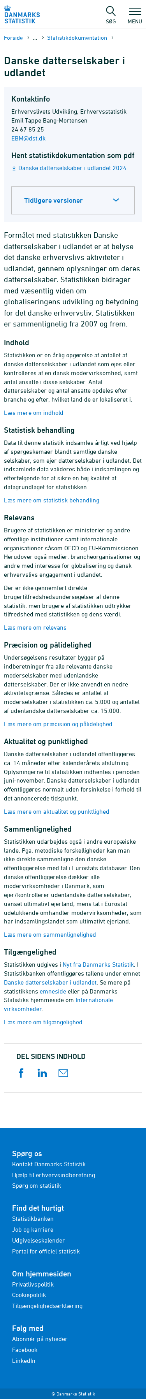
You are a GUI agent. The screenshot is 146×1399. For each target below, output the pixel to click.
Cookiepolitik (29, 1294)
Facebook (24, 1349)
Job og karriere (32, 1229)
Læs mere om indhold (33, 412)
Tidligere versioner (53, 200)
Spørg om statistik (36, 1185)
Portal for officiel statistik (46, 1251)
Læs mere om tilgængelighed (43, 1021)
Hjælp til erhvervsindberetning (53, 1174)
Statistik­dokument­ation (77, 37)
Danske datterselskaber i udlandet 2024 (72, 167)
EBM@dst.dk (28, 138)
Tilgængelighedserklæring (47, 1305)
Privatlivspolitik (33, 1284)
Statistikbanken (33, 1218)
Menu (135, 17)
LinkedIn (23, 1360)
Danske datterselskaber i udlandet (50, 982)
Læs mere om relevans (35, 627)
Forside (13, 37)
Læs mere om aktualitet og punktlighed (56, 811)
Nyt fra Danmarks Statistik (98, 964)
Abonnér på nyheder (40, 1338)
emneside (53, 991)
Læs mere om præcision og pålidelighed (58, 723)
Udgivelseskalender (38, 1240)
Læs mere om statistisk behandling (51, 500)
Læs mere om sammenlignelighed (50, 934)
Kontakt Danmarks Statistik (49, 1163)
